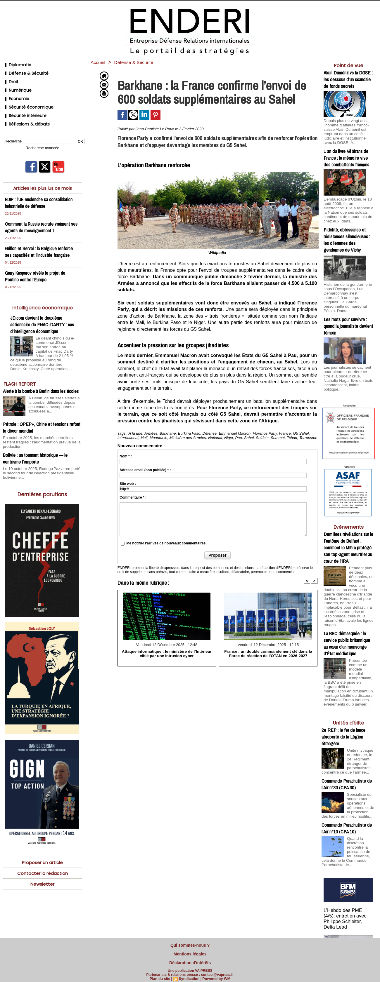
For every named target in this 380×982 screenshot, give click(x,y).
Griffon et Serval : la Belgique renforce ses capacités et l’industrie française (39, 239)
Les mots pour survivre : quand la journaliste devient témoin (348, 312)
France (285, 433)
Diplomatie (16, 64)
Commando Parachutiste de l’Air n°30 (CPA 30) (347, 755)
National (215, 438)
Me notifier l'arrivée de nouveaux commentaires (165, 543)
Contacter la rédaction (42, 853)
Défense (210, 433)
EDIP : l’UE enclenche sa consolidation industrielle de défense (40, 190)
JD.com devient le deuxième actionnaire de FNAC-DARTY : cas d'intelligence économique (42, 312)
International (128, 438)
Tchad (292, 438)
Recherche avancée (42, 135)
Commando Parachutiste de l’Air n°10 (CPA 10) (347, 802)
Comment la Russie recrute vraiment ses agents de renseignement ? (42, 214)
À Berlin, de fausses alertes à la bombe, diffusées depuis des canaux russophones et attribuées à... (54, 389)
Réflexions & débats (25, 113)
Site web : (128, 484)
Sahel (249, 438)
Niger (228, 438)
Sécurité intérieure (23, 106)
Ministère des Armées (188, 438)
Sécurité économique (26, 99)
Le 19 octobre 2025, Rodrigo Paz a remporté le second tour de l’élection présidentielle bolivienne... (39, 453)
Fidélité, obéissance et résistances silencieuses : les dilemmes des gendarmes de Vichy (347, 232)
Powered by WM (215, 975)
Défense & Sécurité (24, 71)
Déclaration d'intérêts (190, 960)
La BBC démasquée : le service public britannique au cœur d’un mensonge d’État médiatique (347, 615)
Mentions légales (190, 952)
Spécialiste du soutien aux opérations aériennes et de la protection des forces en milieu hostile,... (348, 778)
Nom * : (126, 456)
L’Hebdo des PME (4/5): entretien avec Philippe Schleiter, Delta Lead (348, 887)
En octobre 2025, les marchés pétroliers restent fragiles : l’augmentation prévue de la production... (42, 425)
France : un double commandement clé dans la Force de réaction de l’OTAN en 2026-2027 (268, 653)
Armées (151, 433)
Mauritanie (158, 438)
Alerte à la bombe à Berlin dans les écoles (41, 376)
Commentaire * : (133, 497)
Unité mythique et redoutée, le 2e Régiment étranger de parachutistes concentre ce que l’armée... (348, 731)
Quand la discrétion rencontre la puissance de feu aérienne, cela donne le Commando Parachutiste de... (348, 824)
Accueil (99, 62)
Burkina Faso (189, 433)
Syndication (189, 975)
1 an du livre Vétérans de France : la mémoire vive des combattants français (346, 156)
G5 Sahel (301, 433)
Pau (238, 438)
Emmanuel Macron (235, 433)
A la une (135, 433)
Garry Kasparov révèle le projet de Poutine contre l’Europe (36, 263)
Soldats (262, 438)
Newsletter (42, 864)
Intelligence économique (43, 295)
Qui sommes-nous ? (190, 944)
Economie (15, 92)
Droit (10, 78)
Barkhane (168, 433)
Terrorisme (308, 438)
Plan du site (161, 975)
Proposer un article (42, 842)
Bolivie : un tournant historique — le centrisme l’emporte (35, 438)
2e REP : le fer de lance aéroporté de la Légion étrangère (343, 706)
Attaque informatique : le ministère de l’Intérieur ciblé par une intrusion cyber (166, 653)
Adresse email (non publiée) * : (145, 470)
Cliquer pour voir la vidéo (349, 935)
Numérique (16, 85)
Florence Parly (265, 433)
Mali (143, 438)
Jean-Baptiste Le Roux (155, 129)
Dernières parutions (42, 473)
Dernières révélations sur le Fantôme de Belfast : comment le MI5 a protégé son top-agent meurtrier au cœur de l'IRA (348, 528)
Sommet (278, 438)
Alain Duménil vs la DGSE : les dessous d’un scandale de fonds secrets (348, 79)
